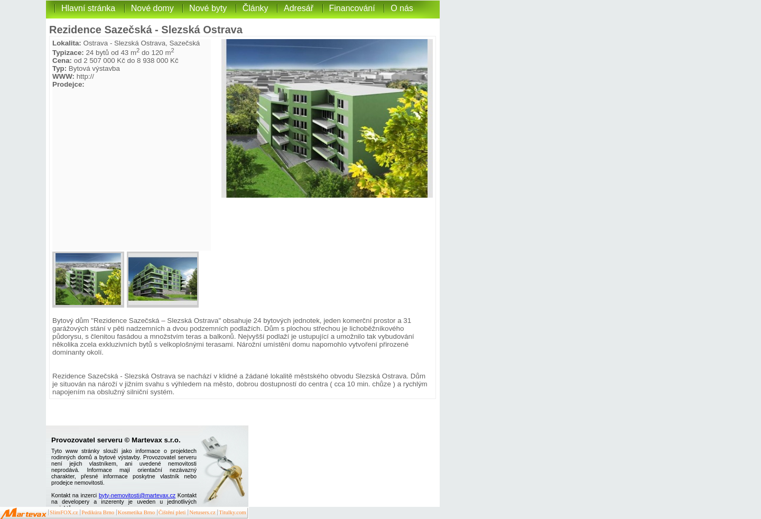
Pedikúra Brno (97, 512)
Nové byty (208, 8)
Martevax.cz (23, 513)
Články (255, 8)
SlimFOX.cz (64, 512)
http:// (85, 76)
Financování (352, 8)
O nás (402, 8)
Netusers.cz (202, 512)
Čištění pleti (172, 512)
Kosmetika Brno (136, 512)
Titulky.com (232, 512)
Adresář (298, 8)
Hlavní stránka (88, 8)
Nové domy (152, 8)
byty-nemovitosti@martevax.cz (137, 495)
